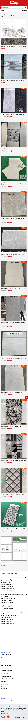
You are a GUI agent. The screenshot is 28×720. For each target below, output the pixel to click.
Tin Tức (2, 657)
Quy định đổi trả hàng (6, 668)
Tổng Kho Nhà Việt (8, 701)
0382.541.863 (4, 693)
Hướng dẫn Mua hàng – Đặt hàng (8, 678)
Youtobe (3, 660)
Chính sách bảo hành (6, 665)
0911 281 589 (16, 717)
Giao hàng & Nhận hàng (6, 670)
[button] (8, 10)
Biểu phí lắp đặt (4, 681)
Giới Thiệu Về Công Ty (6, 654)
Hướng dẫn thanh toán (6, 676)
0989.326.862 (4, 688)
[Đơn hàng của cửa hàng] (18, 15)
